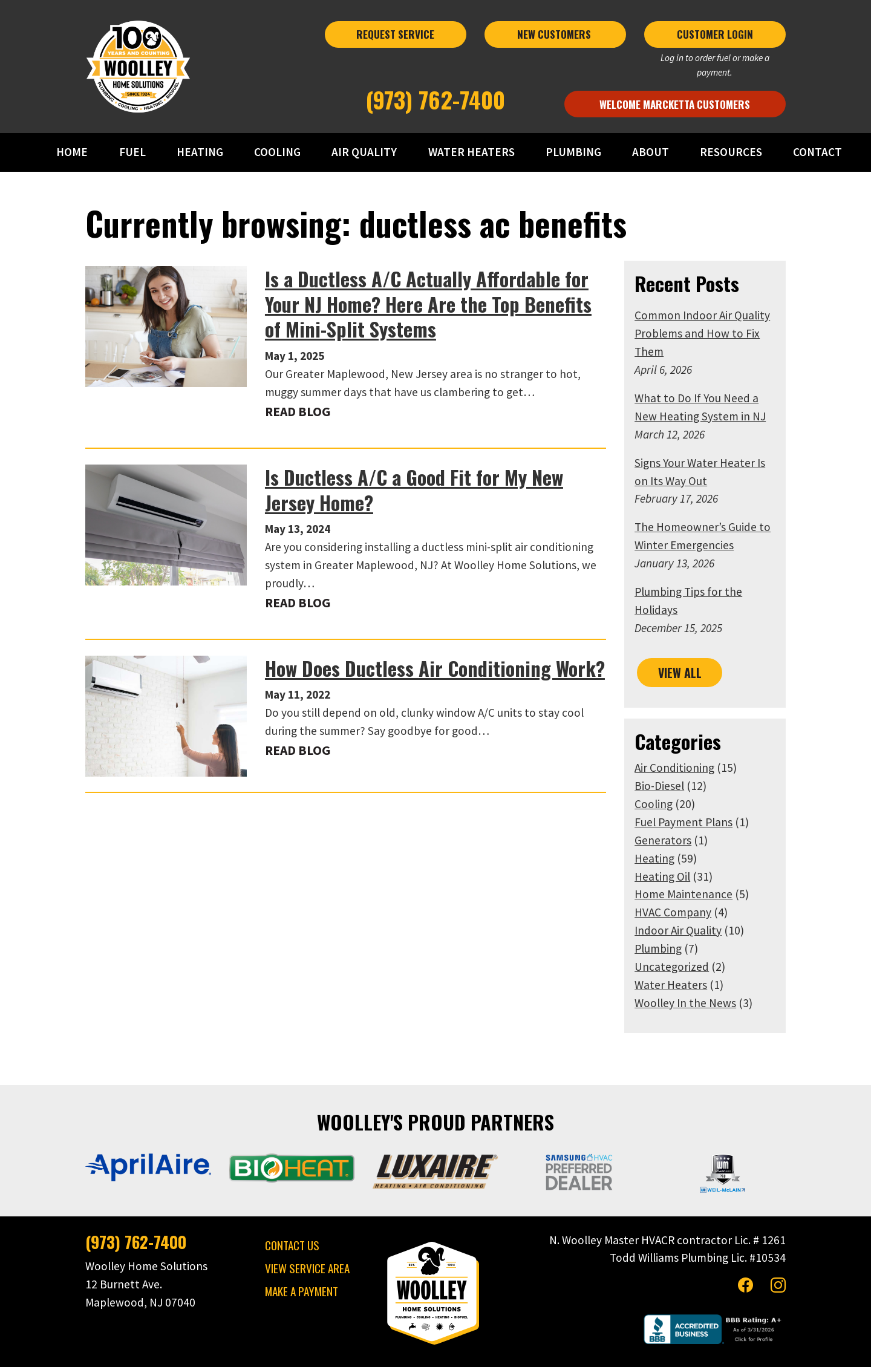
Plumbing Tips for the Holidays (727, 574)
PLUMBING (574, 152)
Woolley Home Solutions (350, 1349)
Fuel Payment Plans (700, 785)
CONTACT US (276, 1210)
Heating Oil (678, 840)
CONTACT (816, 152)
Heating (671, 822)
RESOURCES (730, 152)
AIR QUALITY (366, 152)
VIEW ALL (695, 636)
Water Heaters (687, 948)
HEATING (202, 152)
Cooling (670, 767)
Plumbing (674, 912)
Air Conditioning (691, 731)
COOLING (279, 152)
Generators (679, 804)
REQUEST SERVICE (392, 41)
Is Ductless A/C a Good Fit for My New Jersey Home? (425, 490)
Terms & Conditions (493, 1349)
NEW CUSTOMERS (566, 41)
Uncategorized (688, 930)
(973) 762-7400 (436, 92)
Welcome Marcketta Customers (697, 97)
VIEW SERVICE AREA (291, 1233)
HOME (75, 152)
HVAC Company (689, 876)
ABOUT (650, 152)
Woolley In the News (701, 966)
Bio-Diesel (675, 749)
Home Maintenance (700, 857)
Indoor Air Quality (694, 894)
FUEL (135, 152)
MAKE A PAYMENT (285, 1256)
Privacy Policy (426, 1349)
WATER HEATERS (472, 152)
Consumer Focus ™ (596, 1349)
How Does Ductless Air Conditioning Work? (419, 650)
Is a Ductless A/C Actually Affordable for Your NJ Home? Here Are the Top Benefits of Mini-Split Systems (430, 304)
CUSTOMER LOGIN (740, 41)
